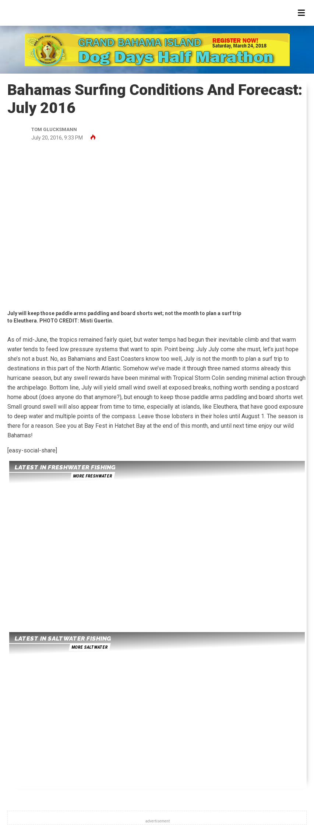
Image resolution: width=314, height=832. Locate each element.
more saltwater (89, 647)
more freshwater (92, 476)
